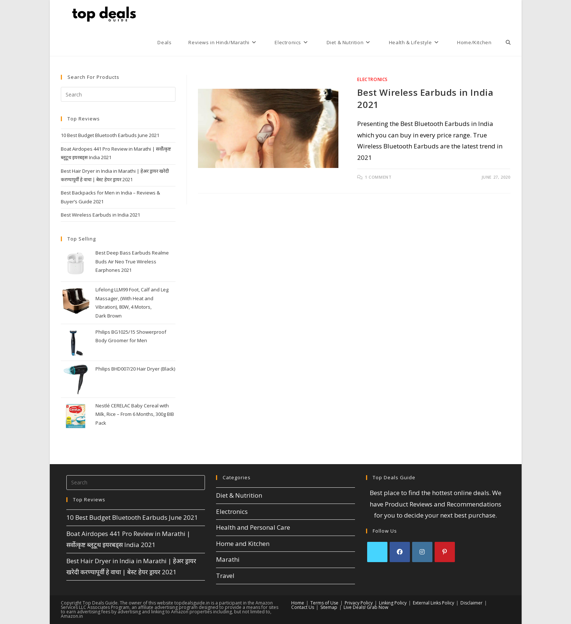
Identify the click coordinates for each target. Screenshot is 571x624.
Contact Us (302, 607)
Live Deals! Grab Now (366, 607)
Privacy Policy (359, 603)
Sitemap (328, 607)
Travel (225, 575)
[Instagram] (422, 552)
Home (297, 603)
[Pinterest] (445, 552)
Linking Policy (393, 603)
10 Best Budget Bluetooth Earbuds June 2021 (110, 135)
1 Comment (378, 177)
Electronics (372, 79)
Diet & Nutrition (239, 495)
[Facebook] (400, 552)
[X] (377, 552)
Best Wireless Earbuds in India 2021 (100, 214)
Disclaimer (471, 603)
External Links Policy (433, 603)
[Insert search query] (118, 94)
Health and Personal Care (253, 527)
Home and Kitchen (242, 543)
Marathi (228, 559)
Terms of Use (324, 603)
